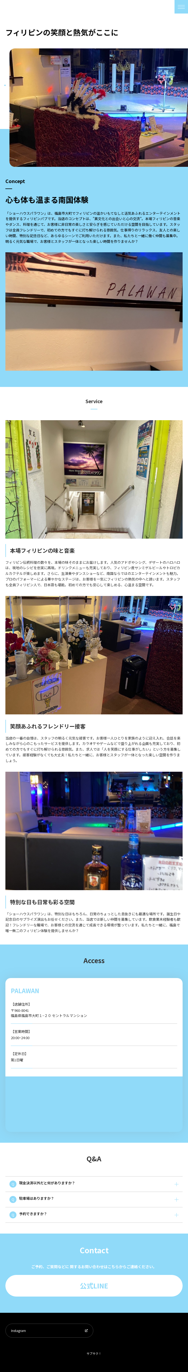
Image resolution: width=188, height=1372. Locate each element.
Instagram (18, 1330)
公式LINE (94, 1285)
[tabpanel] (98, 107)
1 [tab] (5, 85)
